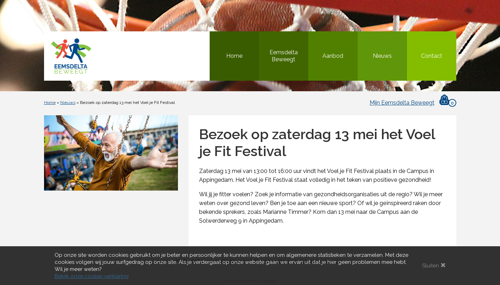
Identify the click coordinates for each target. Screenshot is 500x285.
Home (234, 55)
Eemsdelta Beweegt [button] (284, 56)
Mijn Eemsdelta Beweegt (402, 102)
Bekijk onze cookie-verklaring (92, 276)
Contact (431, 55)
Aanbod (332, 55)
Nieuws (382, 55)
